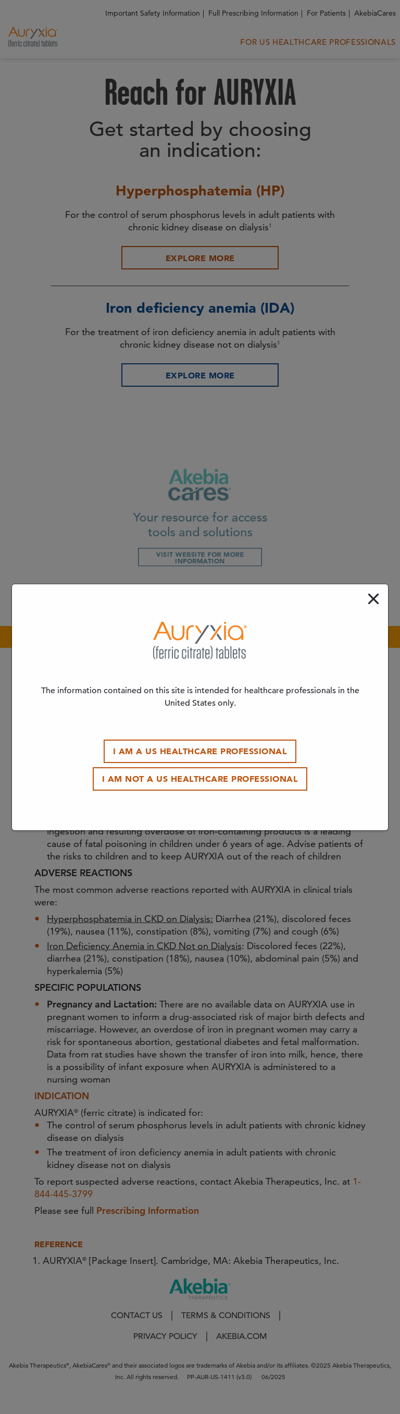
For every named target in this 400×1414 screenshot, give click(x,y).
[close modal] (373, 599)
